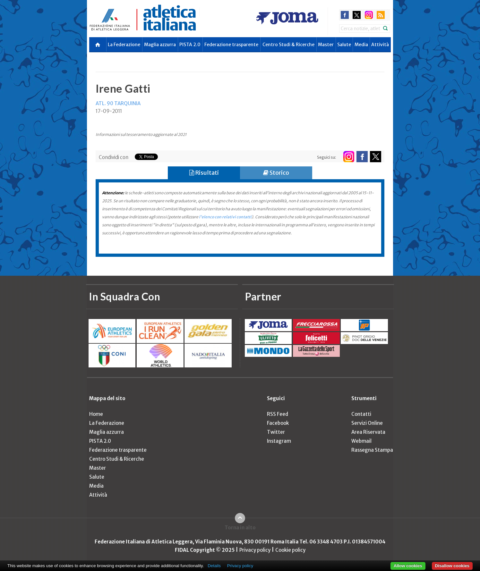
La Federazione (124, 44)
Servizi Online (367, 423)
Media (361, 44)
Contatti (361, 414)
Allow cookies (408, 565)
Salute (344, 44)
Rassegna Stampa (372, 450)
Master (326, 44)
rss (381, 15)
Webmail (361, 441)
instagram (369, 15)
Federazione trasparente (231, 44)
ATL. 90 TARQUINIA (118, 103)
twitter (357, 15)
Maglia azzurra (160, 44)
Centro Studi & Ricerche (288, 44)
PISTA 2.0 (190, 44)
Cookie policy (290, 550)
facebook (345, 15)
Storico (276, 172)
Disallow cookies (452, 565)
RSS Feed (277, 414)
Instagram (279, 441)
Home (96, 414)
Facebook (278, 423)
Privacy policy (254, 550)
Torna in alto (240, 528)
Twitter (276, 432)
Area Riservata (368, 432)
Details (214, 565)
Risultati (204, 172)
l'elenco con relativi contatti (225, 216)
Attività (380, 44)
